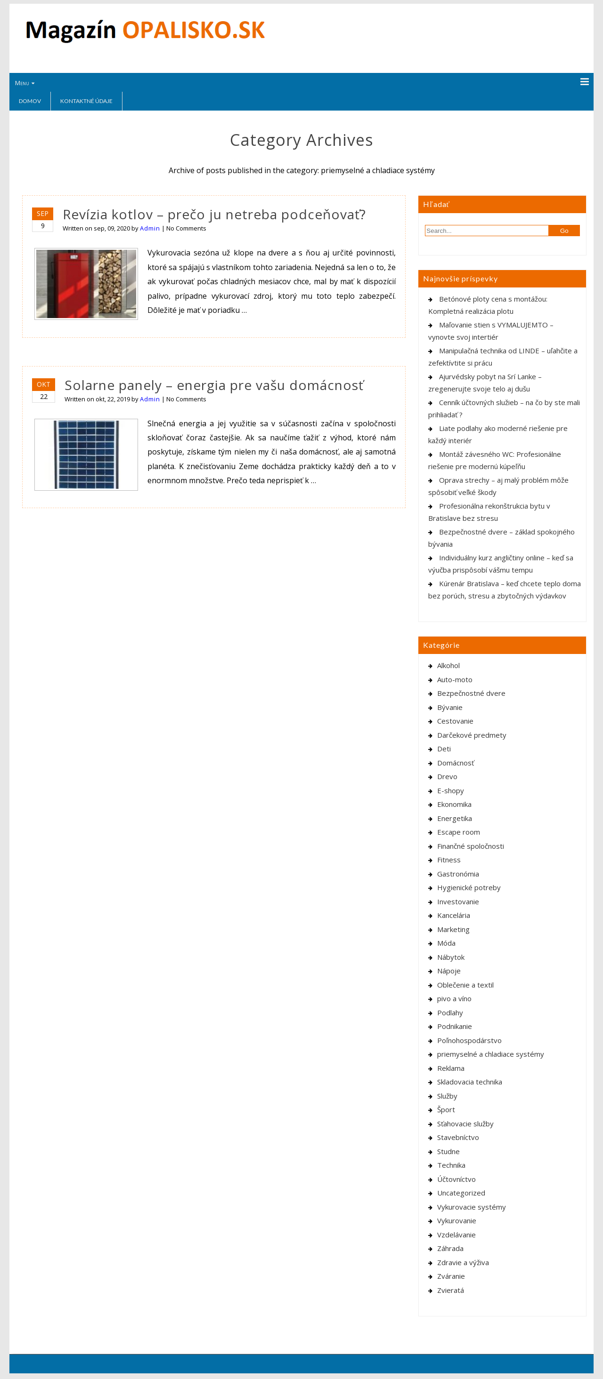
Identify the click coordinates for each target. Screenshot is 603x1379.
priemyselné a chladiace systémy (490, 1054)
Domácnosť (455, 762)
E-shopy (450, 790)
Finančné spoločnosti (470, 846)
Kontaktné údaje (86, 100)
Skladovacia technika (469, 1081)
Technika (451, 1165)
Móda (446, 943)
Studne (448, 1151)
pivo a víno (454, 998)
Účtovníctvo (456, 1179)
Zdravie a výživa (463, 1262)
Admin (150, 228)
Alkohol (448, 665)
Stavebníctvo (458, 1137)
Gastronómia (458, 873)
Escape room (458, 832)
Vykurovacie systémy (471, 1207)
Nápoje (449, 970)
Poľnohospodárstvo (469, 1040)
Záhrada (450, 1248)
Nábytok (450, 957)
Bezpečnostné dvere (471, 693)
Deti (444, 748)
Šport (446, 1109)
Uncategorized (461, 1192)
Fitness (449, 859)
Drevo (447, 776)
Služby (447, 1095)
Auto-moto (455, 679)
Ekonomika (454, 804)
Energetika (454, 818)
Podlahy (450, 1012)
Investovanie (458, 901)
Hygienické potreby (469, 887)
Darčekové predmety (471, 735)
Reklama (450, 1068)
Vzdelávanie (456, 1234)
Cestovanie (455, 720)
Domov (30, 100)
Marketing (453, 929)
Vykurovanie (456, 1220)
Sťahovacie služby (465, 1123)
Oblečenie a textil (465, 984)
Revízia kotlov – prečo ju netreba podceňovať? (214, 214)
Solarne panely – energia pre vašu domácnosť (214, 385)
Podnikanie (454, 1026)
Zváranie (451, 1276)
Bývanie (450, 707)
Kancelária (453, 915)
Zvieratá (450, 1290)
